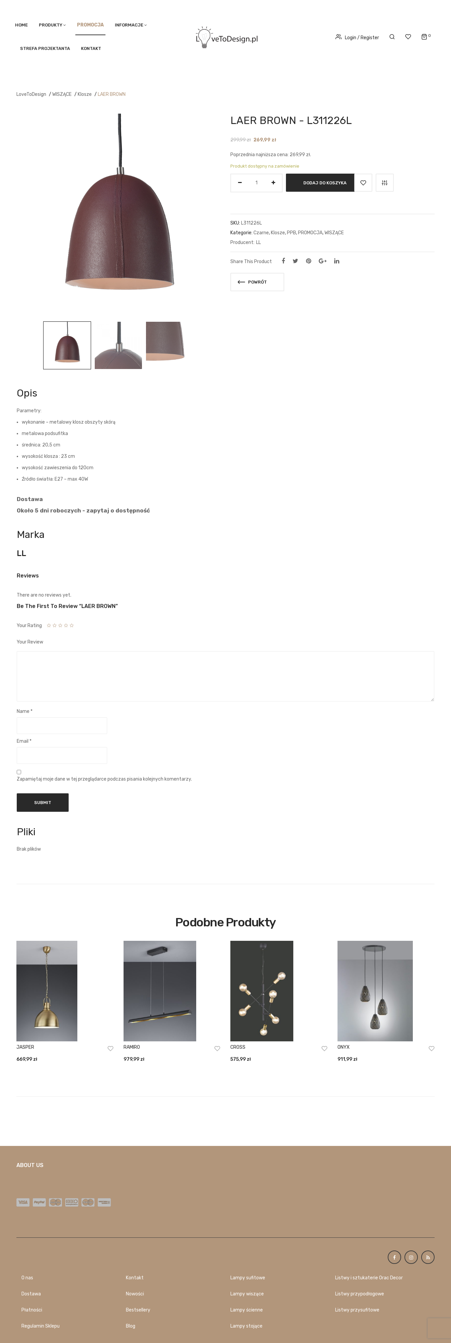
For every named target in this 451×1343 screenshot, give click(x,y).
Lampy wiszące (247, 1294)
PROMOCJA (310, 233)
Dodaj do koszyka (325, 182)
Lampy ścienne (246, 1310)
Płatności (31, 1310)
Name (24, 711)
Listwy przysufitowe (357, 1310)
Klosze (85, 94)
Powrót (252, 282)
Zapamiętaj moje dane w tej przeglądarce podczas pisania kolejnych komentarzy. (104, 779)
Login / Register (357, 38)
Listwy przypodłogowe (359, 1294)
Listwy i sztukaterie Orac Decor (369, 1278)
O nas (27, 1278)
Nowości (135, 1294)
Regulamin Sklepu (40, 1326)
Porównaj (385, 183)
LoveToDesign (31, 94)
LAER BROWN (112, 94)
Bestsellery (138, 1310)
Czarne (261, 233)
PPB (291, 233)
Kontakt (91, 48)
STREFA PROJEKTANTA (45, 48)
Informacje (129, 24)
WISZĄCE (62, 94)
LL (258, 242)
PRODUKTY (50, 24)
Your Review (30, 642)
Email (24, 741)
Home (21, 24)
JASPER (25, 1047)
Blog (130, 1326)
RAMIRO (132, 1047)
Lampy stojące (246, 1326)
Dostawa (31, 1294)
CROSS (237, 1047)
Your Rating (29, 625)
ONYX (343, 1047)
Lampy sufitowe (247, 1278)
